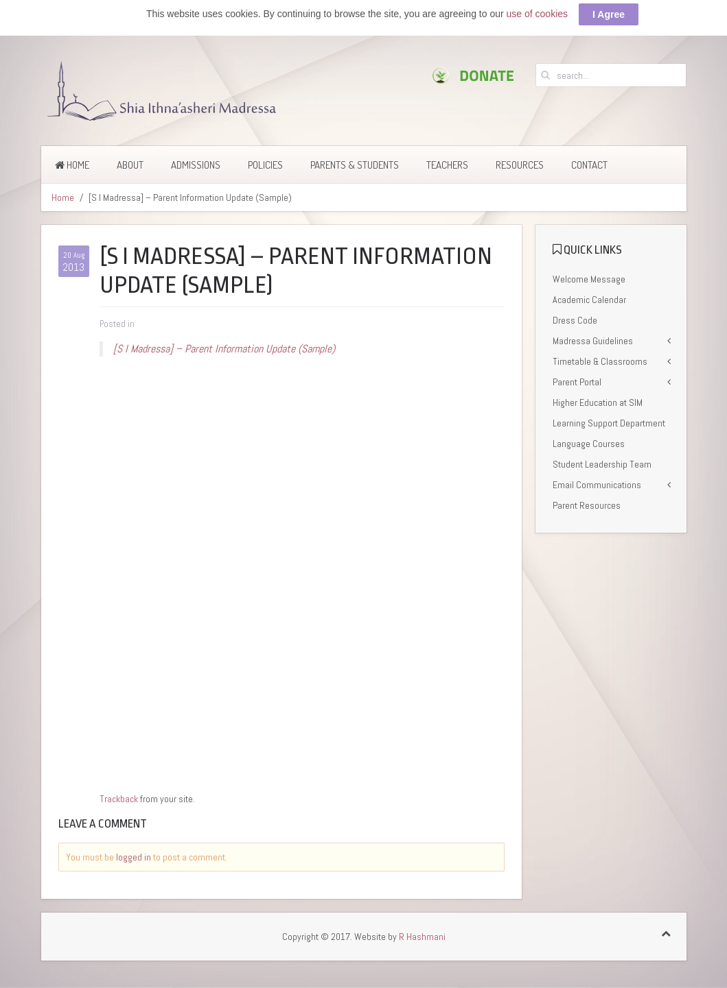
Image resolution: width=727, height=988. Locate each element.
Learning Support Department (609, 423)
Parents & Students (354, 164)
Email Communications (597, 485)
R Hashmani (422, 936)
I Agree (608, 14)
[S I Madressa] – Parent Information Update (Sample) (224, 348)
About (130, 164)
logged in (133, 857)
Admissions (195, 164)
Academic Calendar (589, 299)
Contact (589, 164)
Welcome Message (589, 279)
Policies (265, 164)
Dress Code (575, 320)
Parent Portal (577, 382)
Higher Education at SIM (598, 402)
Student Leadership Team (602, 464)
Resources (520, 164)
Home (72, 164)
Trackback (119, 799)
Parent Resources (587, 505)
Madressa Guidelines (593, 341)
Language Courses (589, 443)
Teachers (447, 164)
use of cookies (537, 13)
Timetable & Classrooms (600, 361)
